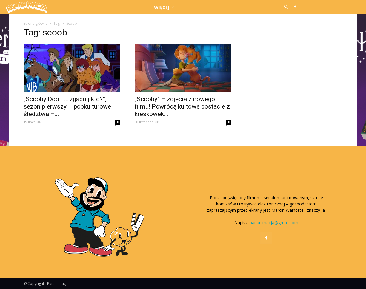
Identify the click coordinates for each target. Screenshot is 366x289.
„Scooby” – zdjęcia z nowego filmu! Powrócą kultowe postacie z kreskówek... (182, 106)
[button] (286, 7)
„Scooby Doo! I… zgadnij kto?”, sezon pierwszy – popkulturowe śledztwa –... (67, 106)
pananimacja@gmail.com (274, 222)
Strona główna (36, 23)
